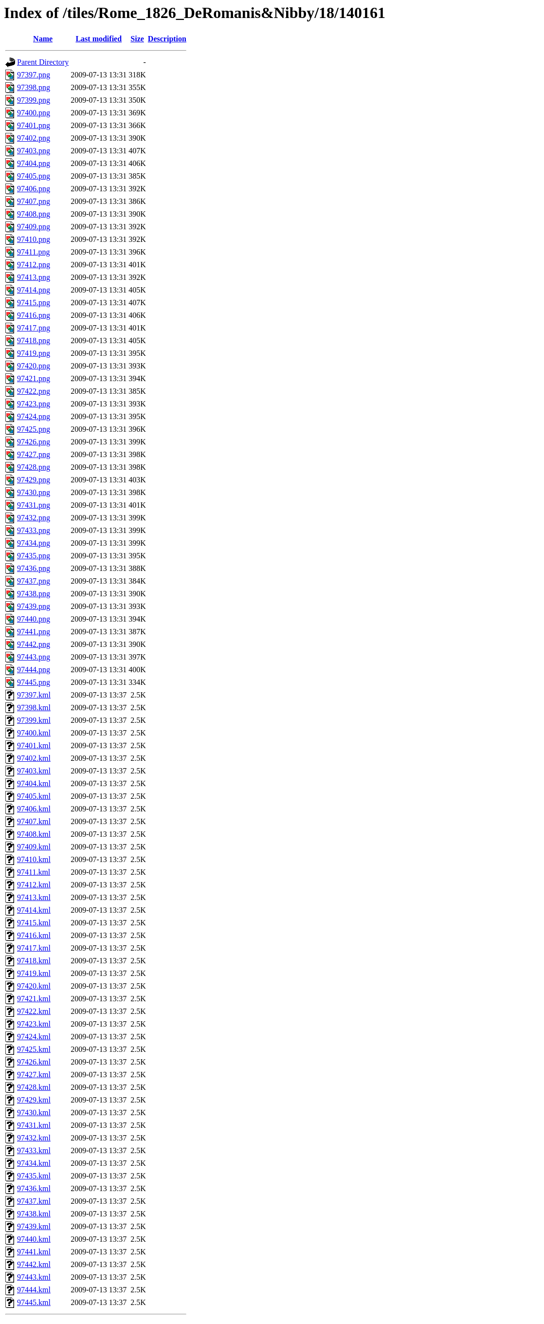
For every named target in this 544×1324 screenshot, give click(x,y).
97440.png (33, 619)
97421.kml (34, 998)
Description (167, 39)
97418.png (33, 340)
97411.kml (33, 872)
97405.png (33, 176)
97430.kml (34, 1112)
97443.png (33, 657)
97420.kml (34, 986)
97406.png (33, 188)
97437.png (33, 581)
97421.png (33, 378)
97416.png (33, 315)
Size (137, 39)
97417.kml (34, 948)
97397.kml (34, 695)
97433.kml (34, 1150)
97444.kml (34, 1290)
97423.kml (34, 1024)
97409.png (33, 226)
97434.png (33, 543)
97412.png (33, 264)
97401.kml (34, 745)
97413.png (33, 277)
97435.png (33, 556)
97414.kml (34, 910)
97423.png (33, 404)
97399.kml (34, 720)
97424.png (33, 416)
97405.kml (34, 796)
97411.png (33, 252)
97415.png (33, 302)
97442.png (33, 644)
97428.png (33, 467)
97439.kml (34, 1226)
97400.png (33, 113)
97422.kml (34, 1011)
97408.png (33, 214)
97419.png (33, 353)
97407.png (33, 201)
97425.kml (34, 1049)
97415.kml (34, 923)
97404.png (33, 163)
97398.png (33, 87)
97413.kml (34, 897)
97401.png (33, 125)
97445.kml (34, 1302)
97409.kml (34, 847)
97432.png (33, 518)
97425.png (33, 429)
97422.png (33, 391)
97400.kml (34, 733)
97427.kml (34, 1074)
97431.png (33, 505)
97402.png (33, 138)
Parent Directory (43, 62)
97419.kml (34, 973)
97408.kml (34, 834)
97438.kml (34, 1214)
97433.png (33, 530)
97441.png (33, 631)
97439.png (33, 606)
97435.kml (34, 1176)
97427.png (33, 454)
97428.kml (34, 1087)
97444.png (33, 669)
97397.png (33, 75)
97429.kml (34, 1100)
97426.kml (34, 1062)
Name (43, 39)
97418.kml (34, 960)
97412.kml (34, 885)
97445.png (33, 682)
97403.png (33, 151)
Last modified (98, 39)
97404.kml (34, 783)
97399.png (33, 100)
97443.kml (34, 1277)
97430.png (33, 492)
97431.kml (34, 1125)
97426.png (33, 442)
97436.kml (34, 1188)
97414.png (33, 290)
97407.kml (34, 821)
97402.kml (34, 758)
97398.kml (34, 707)
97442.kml (34, 1264)
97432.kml (34, 1138)
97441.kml (34, 1252)
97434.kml (34, 1163)
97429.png (33, 480)
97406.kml (34, 809)
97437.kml (34, 1201)
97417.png (33, 328)
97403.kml (34, 771)
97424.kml (34, 1036)
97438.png (33, 593)
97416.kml (34, 935)
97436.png (33, 568)
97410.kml (34, 859)
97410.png (33, 239)
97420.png (33, 366)
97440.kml (34, 1239)
